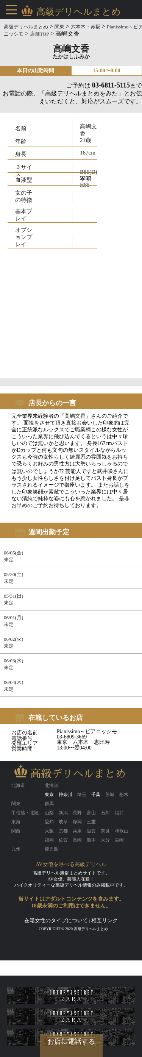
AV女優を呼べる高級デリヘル (71, 864)
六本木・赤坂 (85, 27)
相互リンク (104, 920)
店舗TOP (39, 34)
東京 (49, 794)
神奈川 (65, 794)
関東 (59, 27)
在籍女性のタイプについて (56, 920)
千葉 (95, 794)
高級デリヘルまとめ (26, 27)
